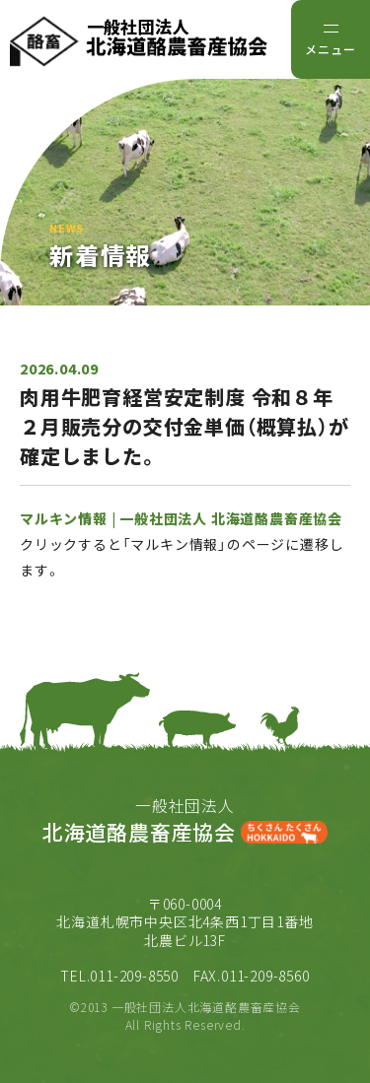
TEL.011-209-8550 (119, 975)
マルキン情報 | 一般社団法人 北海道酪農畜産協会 (181, 518)
